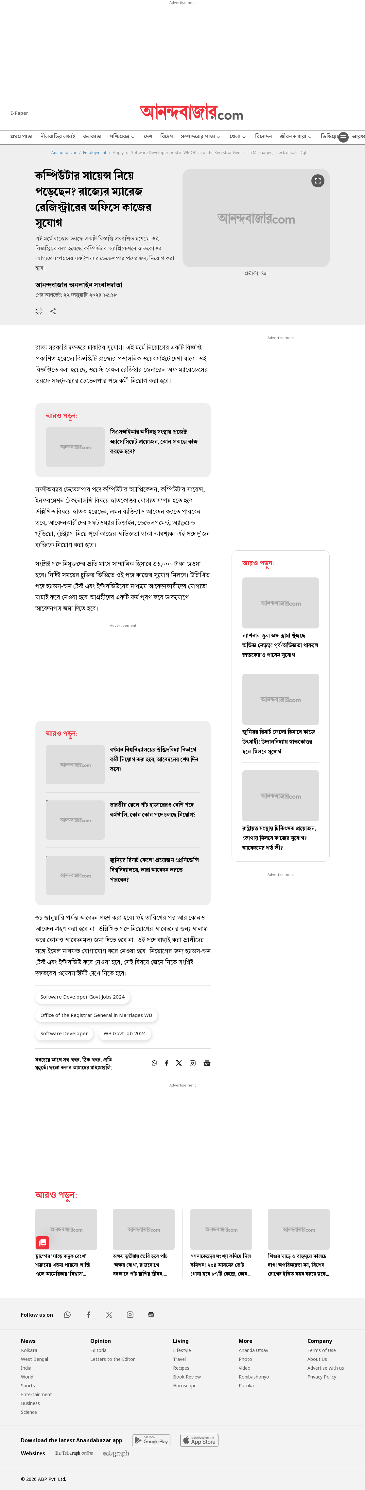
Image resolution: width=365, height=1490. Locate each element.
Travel (179, 1359)
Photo (245, 1359)
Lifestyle (182, 1350)
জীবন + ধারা (296, 137)
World (27, 1377)
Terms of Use (321, 1350)
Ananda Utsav (253, 1350)
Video (245, 1368)
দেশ (148, 137)
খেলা (238, 137)
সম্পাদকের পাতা (201, 137)
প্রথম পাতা (21, 137)
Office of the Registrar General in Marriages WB (96, 1015)
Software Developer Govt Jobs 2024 (83, 996)
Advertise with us (325, 1368)
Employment (94, 153)
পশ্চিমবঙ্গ (123, 137)
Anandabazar (64, 153)
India (26, 1368)
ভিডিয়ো (329, 137)
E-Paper (19, 113)
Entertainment (36, 1394)
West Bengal (34, 1359)
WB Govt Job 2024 (125, 1033)
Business (30, 1403)
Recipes (181, 1368)
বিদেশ (166, 137)
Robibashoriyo (254, 1377)
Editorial (99, 1350)
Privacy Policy (321, 1377)
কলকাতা (92, 137)
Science (29, 1412)
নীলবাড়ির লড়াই (58, 137)
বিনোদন (263, 137)
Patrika (246, 1385)
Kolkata (29, 1350)
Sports (28, 1385)
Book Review (187, 1377)
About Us (317, 1359)
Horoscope (185, 1385)
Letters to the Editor (112, 1359)
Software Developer (64, 1033)
